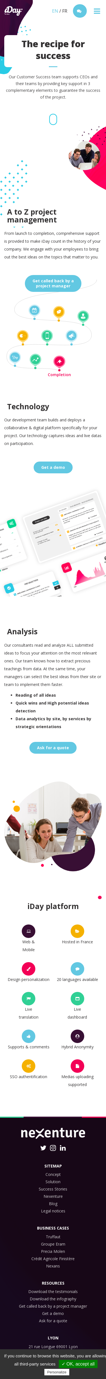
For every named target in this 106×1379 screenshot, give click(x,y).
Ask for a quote (53, 747)
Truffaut (53, 1236)
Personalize (56, 1372)
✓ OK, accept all (78, 1364)
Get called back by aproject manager (53, 283)
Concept (53, 1174)
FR (64, 11)
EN (55, 11)
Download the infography (53, 1298)
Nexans (53, 1266)
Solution (53, 1181)
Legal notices (53, 1211)
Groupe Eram (53, 1244)
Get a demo (53, 467)
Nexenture (53, 1196)
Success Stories (53, 1189)
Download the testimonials (53, 1291)
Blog (53, 1203)
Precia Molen (53, 1251)
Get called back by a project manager (53, 1306)
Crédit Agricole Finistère (53, 1258)
